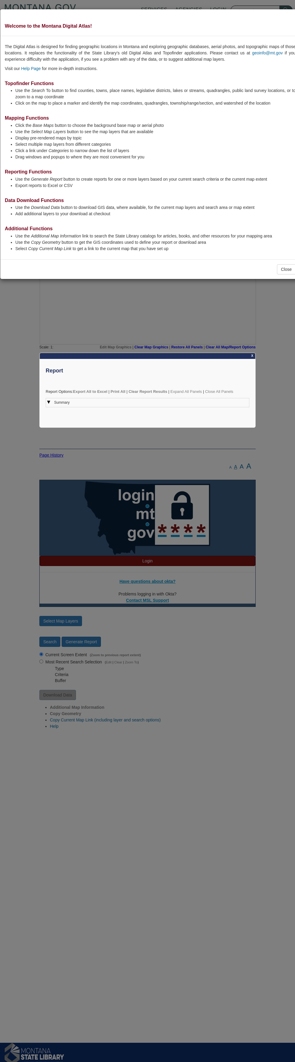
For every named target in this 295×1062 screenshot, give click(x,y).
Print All (118, 391)
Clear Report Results (148, 391)
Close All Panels (219, 391)
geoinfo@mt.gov (267, 52)
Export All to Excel (90, 391)
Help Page (31, 68)
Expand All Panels (186, 391)
